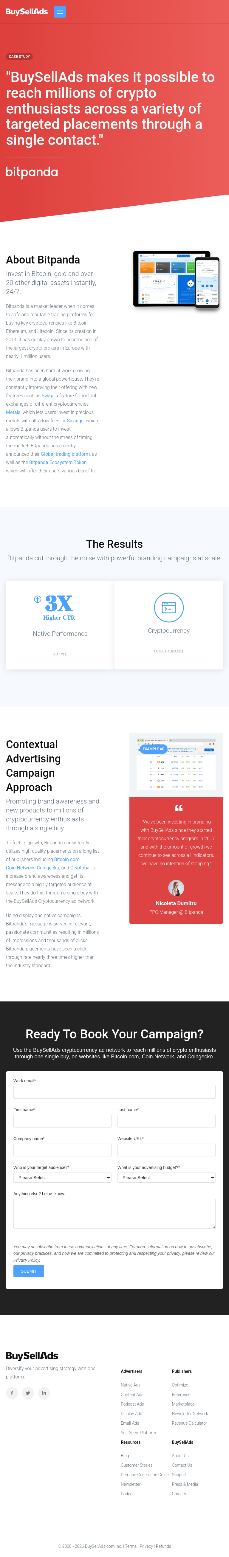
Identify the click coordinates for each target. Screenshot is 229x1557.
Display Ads (131, 1413)
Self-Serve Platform (138, 1432)
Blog (125, 1455)
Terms (131, 1546)
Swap (47, 395)
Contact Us (182, 1465)
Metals (13, 412)
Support (179, 1474)
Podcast (128, 1493)
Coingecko (48, 868)
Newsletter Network (190, 1413)
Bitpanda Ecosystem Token (57, 462)
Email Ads (130, 1423)
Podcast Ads (132, 1404)
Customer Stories (137, 1465)
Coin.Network (20, 868)
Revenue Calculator (189, 1423)
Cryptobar (80, 868)
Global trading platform (65, 454)
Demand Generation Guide (145, 1474)
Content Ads (132, 1394)
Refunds (163, 1546)
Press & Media (185, 1484)
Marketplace (183, 1404)
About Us (180, 1455)
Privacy (146, 1546)
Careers (179, 1493)
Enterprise (181, 1394)
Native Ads (130, 1385)
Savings (75, 421)
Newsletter (130, 1484)
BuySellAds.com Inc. (27, 12)
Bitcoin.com (67, 859)
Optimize (180, 1385)
